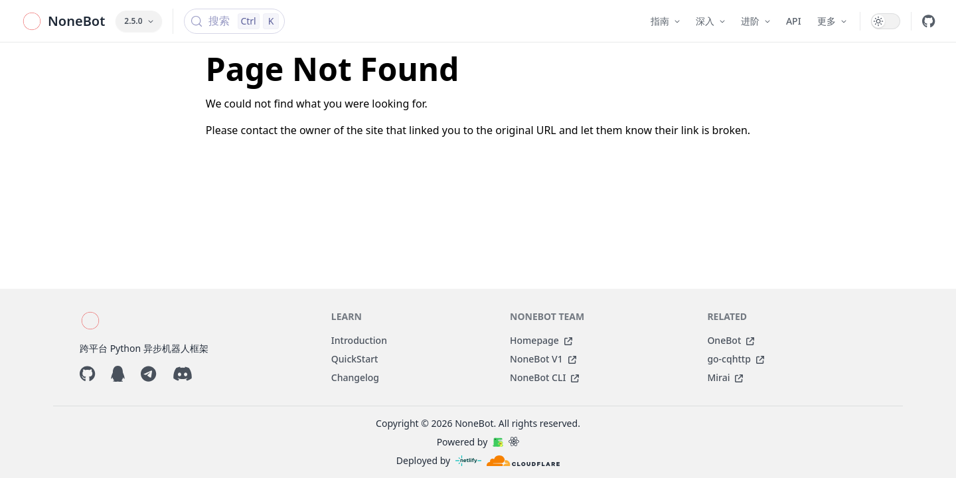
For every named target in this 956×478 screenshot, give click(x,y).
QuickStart (354, 359)
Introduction (359, 340)
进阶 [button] (755, 21)
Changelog (355, 377)
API (793, 21)
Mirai (725, 377)
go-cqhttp (735, 359)
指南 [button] (665, 21)
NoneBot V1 (543, 359)
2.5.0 (138, 21)
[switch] (885, 21)
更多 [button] (831, 21)
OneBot (730, 340)
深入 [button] (710, 21)
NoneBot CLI (544, 377)
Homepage (541, 340)
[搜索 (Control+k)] (234, 21)
